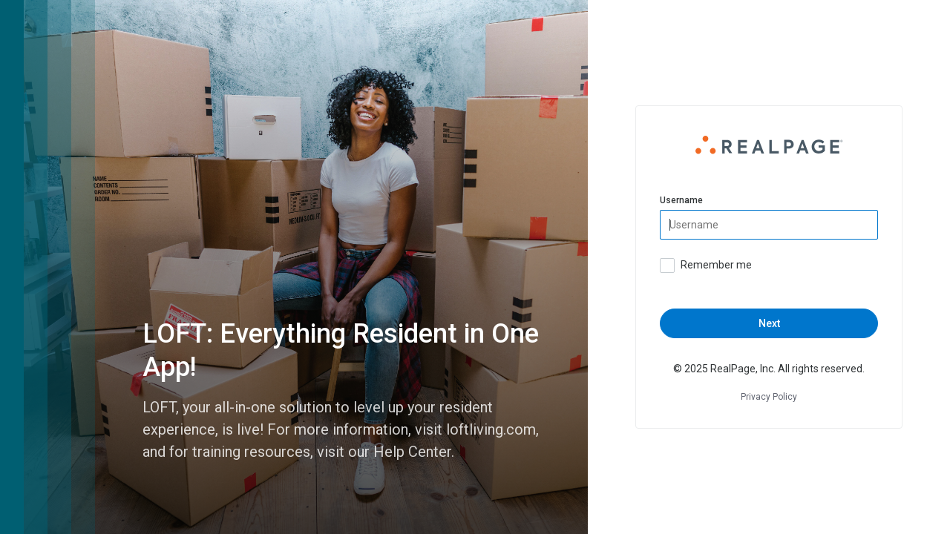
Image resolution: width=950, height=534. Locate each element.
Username (681, 200)
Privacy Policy (769, 397)
